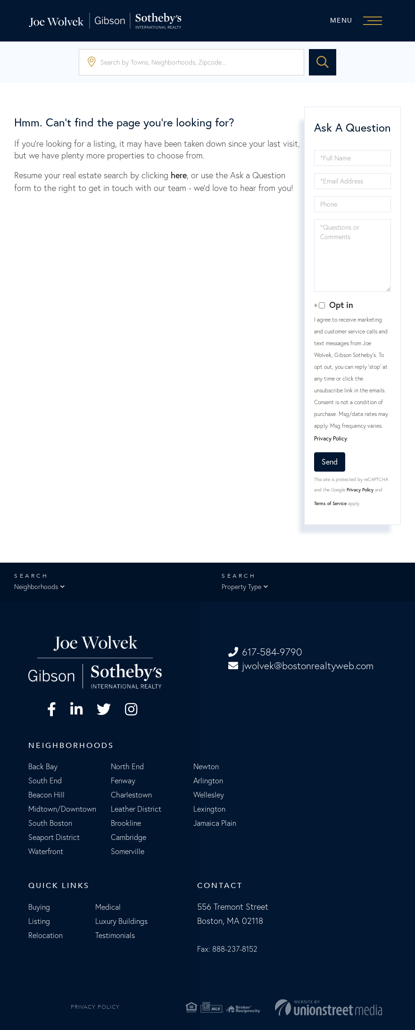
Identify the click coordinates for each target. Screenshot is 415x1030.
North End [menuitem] (127, 766)
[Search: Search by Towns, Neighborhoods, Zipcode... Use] (191, 62)
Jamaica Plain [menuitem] (214, 823)
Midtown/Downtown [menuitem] (62, 809)
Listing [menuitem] (39, 921)
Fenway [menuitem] (123, 780)
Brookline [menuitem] (126, 823)
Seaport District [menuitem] (54, 837)
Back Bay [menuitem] (43, 766)
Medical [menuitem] (108, 907)
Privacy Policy (330, 438)
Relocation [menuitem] (45, 935)
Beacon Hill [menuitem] (46, 794)
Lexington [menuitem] (209, 809)
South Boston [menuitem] (50, 823)
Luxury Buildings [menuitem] (121, 921)
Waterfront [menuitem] (45, 851)
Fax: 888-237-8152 (227, 949)
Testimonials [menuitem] (115, 935)
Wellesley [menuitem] (208, 794)
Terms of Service (330, 503)
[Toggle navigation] (358, 20)
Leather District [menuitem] (136, 809)
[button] (322, 62)
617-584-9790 (265, 652)
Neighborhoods (36, 586)
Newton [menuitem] (206, 766)
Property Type (241, 586)
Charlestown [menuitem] (131, 794)
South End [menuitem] (45, 780)
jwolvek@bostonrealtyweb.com (301, 666)
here (179, 175)
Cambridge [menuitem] (128, 837)
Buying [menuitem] (39, 907)
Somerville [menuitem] (127, 851)
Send (330, 461)
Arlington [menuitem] (208, 780)
